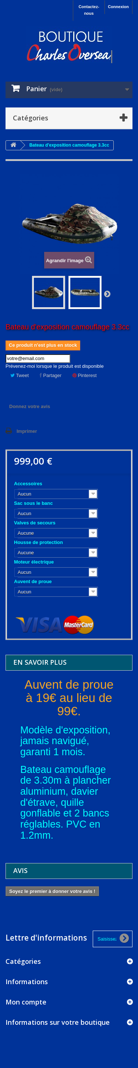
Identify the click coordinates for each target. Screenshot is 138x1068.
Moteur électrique (34, 562)
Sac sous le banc (34, 503)
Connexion (118, 6)
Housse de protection (39, 542)
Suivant (107, 293)
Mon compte (26, 1001)
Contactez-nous (88, 10)
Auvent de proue (33, 581)
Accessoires (28, 483)
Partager (50, 375)
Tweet (19, 375)
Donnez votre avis (29, 406)
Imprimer (27, 431)
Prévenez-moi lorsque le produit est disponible (55, 366)
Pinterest (84, 375)
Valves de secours (35, 523)
